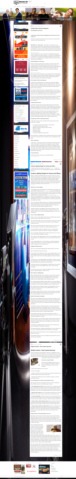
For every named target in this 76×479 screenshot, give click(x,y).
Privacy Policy (24, 6)
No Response (56, 160)
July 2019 (16, 145)
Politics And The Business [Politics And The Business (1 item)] (19, 110)
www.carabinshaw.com (35, 156)
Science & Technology (35, 6)
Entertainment (42, 6)
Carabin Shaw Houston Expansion (41, 29)
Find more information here (35, 73)
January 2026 (17, 136)
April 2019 (16, 149)
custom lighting (47, 191)
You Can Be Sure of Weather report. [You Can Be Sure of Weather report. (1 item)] (20, 120)
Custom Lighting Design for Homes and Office (45, 167)
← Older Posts (33, 460)
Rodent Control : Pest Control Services (43, 347)
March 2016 (16, 165)
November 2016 (17, 157)
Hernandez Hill (35, 26)
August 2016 (16, 159)
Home (15, 6)
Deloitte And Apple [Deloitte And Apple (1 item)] (18, 106)
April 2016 (16, 163)
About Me (18, 6)
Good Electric (52, 169)
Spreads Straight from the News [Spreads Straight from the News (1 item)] (20, 118)
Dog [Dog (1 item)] (23, 106)
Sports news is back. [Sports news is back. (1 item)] (18, 116)
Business (29, 6)
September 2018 (17, 153)
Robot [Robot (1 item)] (16, 114)
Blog (52, 466)
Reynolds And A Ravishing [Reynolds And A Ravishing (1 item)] (19, 112)
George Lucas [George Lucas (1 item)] (17, 108)
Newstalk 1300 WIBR (17, 477)
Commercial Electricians (51, 195)
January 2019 (17, 151)
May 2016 (16, 161)
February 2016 (17, 167)
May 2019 (16, 147)
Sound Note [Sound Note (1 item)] (21, 114)
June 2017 (16, 155)
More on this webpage (35, 53)
